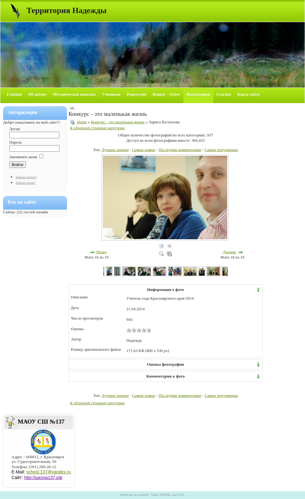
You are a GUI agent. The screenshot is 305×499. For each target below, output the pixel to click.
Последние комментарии (180, 149)
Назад (101, 252)
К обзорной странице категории (97, 128)
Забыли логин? (25, 182)
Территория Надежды (66, 10)
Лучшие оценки (115, 149)
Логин (14, 128)
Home (82, 122)
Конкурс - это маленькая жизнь (117, 122)
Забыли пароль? (26, 177)
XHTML (165, 495)
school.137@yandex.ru (48, 471)
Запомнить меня (23, 156)
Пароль (15, 142)
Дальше (229, 252)
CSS (181, 495)
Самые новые (143, 149)
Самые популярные (221, 149)
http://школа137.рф (43, 477)
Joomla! (143, 495)
